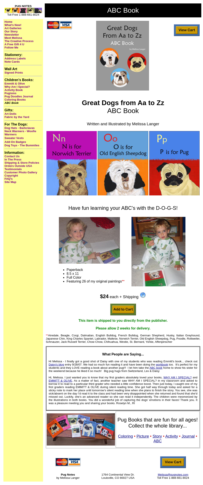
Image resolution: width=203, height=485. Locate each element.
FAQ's (8, 178)
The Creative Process (19, 41)
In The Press (12, 159)
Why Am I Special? (17, 86)
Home (8, 21)
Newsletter (11, 34)
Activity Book (13, 90)
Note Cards (12, 61)
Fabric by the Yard (16, 117)
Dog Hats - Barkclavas (19, 128)
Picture (143, 436)
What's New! (12, 25)
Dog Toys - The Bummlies (21, 145)
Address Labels (15, 58)
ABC (158, 441)
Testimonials (13, 169)
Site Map (10, 182)
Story (157, 436)
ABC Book (11, 102)
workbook (162, 364)
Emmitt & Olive (14, 83)
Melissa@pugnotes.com (173, 474)
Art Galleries (12, 28)
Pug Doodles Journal (18, 96)
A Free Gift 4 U (14, 44)
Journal (188, 436)
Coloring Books (15, 99)
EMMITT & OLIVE (60, 380)
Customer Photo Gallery (20, 172)
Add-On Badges (15, 142)
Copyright (11, 175)
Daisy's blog (56, 364)
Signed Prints (13, 72)
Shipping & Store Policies (21, 162)
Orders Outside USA (18, 166)
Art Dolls (10, 113)
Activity (171, 436)
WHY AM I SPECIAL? (177, 377)
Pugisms (10, 93)
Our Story (11, 31)
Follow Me (11, 47)
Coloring (125, 436)
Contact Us (11, 156)
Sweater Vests (14, 138)
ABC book (155, 367)
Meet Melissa (13, 37)
